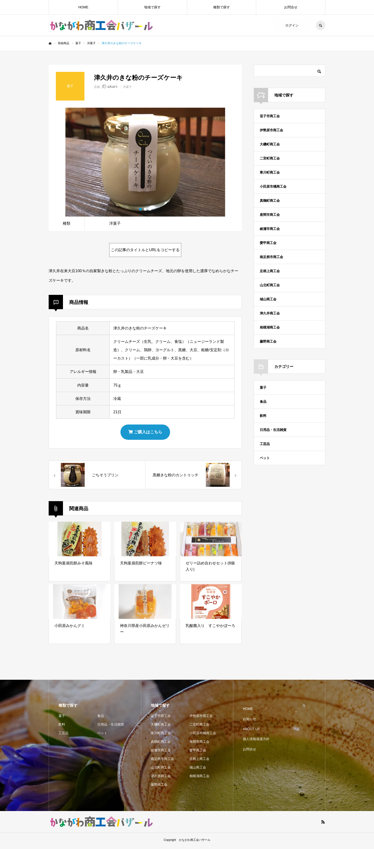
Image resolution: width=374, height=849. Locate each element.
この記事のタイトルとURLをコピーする (145, 250)
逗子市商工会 (270, 116)
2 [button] (145, 209)
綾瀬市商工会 (270, 229)
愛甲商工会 (268, 243)
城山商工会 (268, 299)
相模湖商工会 (270, 327)
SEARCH (320, 25)
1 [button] (140, 209)
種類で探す (221, 7)
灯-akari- (110, 86)
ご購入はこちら (145, 432)
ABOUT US (251, 731)
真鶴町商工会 (270, 200)
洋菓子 (127, 87)
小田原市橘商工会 (273, 186)
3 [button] (150, 209)
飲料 (263, 416)
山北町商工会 (270, 285)
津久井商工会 (270, 313)
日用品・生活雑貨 (273, 430)
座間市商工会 (270, 215)
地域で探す (152, 7)
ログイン (292, 25)
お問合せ (290, 7)
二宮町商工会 (270, 158)
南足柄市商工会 (271, 257)
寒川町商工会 (270, 172)
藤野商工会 (268, 341)
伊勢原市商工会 (271, 130)
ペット (265, 458)
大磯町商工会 (270, 144)
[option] (145, 162)
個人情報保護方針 (256, 741)
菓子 (263, 387)
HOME (83, 7)
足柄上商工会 (270, 271)
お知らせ (249, 720)
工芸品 (265, 444)
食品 (263, 401)
